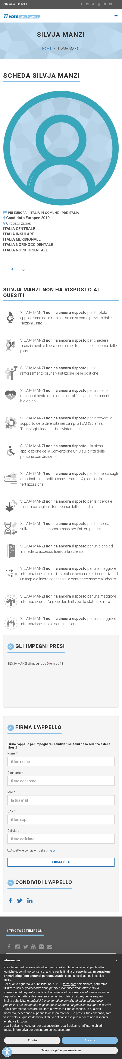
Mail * (11, 792)
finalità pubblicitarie (16, 1000)
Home (46, 48)
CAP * (11, 811)
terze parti (69, 984)
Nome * (12, 753)
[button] (116, 960)
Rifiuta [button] (32, 1040)
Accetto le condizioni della (33, 850)
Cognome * (15, 772)
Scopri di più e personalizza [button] (61, 1050)
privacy (51, 850)
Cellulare (13, 830)
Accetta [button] (89, 1040)
